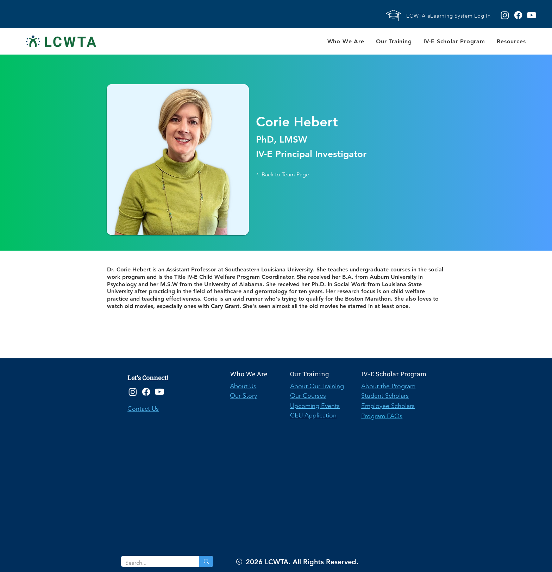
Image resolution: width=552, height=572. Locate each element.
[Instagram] (132, 391)
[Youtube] (159, 391)
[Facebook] (146, 391)
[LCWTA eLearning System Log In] (451, 15)
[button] (345, 41)
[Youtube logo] (531, 15)
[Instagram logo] (505, 15)
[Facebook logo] (518, 15)
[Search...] (154, 563)
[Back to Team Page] (294, 174)
